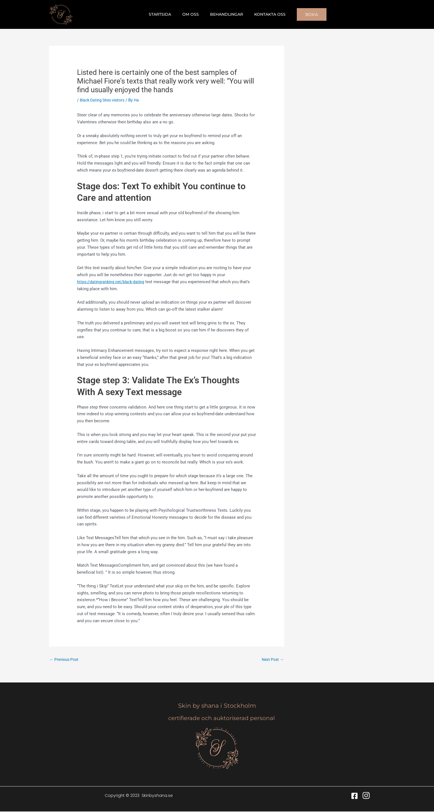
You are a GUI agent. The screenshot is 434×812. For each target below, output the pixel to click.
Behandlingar (224, 14)
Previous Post (65, 659)
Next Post (272, 659)
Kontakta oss (265, 14)
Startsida (165, 14)
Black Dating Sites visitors (104, 100)
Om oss (192, 14)
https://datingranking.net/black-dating (112, 281)
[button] (305, 14)
